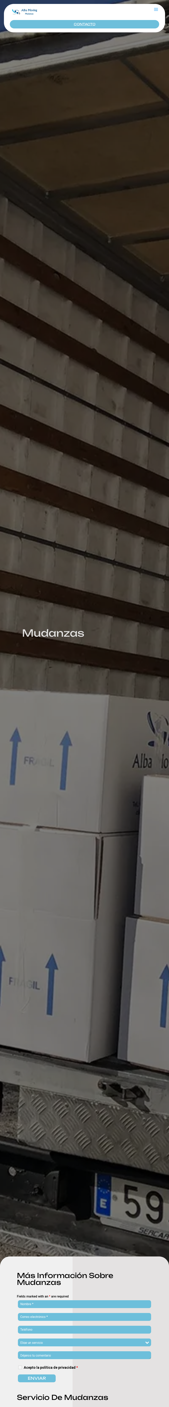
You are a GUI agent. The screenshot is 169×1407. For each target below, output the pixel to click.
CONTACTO (84, 24)
